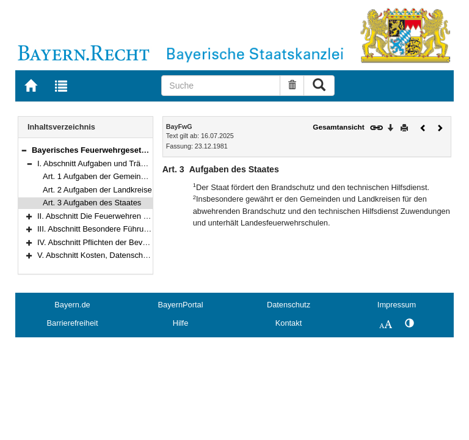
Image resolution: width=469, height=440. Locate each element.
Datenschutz (288, 304)
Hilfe (181, 323)
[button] (24, 150)
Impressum (396, 304)
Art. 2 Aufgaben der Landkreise (97, 189)
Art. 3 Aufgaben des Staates (92, 202)
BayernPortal (180, 304)
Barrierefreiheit (72, 323)
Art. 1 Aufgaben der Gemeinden (98, 176)
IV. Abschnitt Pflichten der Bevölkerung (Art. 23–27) (127, 242)
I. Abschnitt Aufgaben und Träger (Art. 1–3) (112, 163)
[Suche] (220, 85)
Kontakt (288, 323)
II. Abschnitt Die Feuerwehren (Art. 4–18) (109, 216)
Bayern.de (72, 304)
